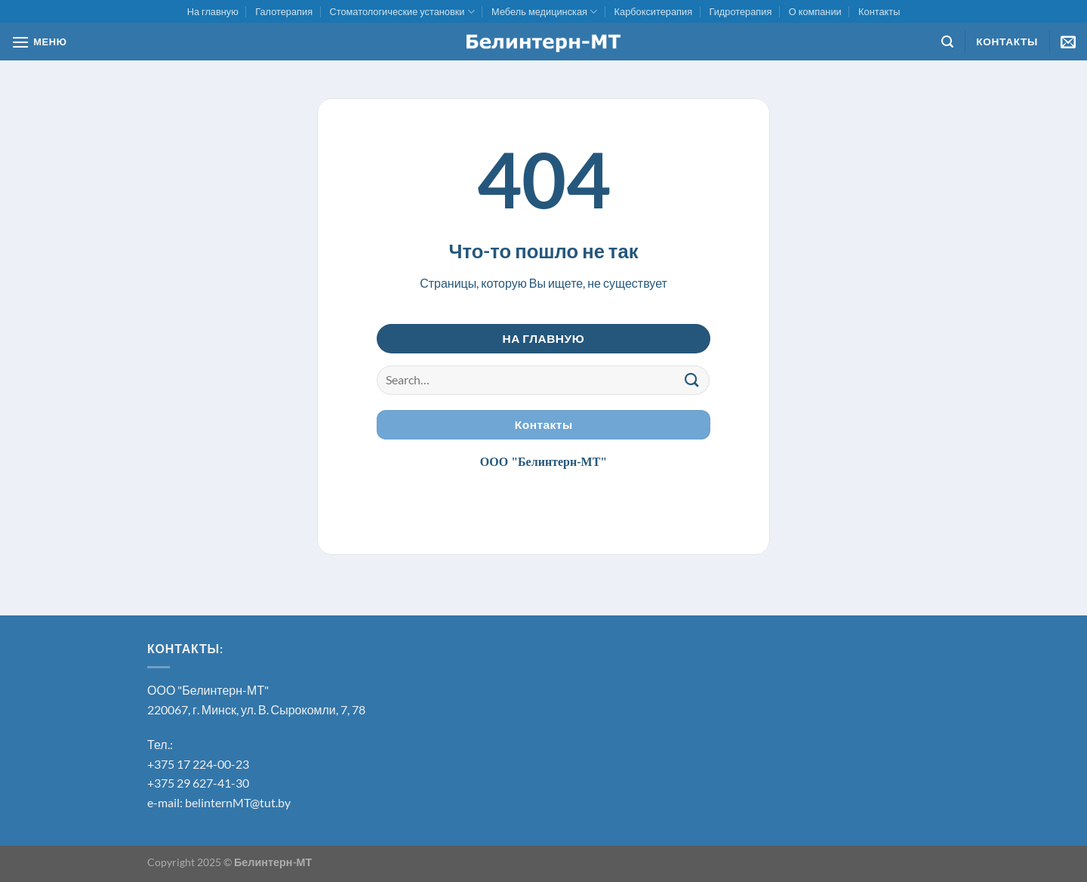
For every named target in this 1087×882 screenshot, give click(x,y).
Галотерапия (284, 11)
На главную (213, 11)
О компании (815, 11)
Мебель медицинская (544, 12)
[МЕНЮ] (39, 41)
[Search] (947, 42)
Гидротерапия (740, 11)
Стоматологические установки (401, 12)
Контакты (879, 11)
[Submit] (692, 380)
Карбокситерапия (653, 11)
